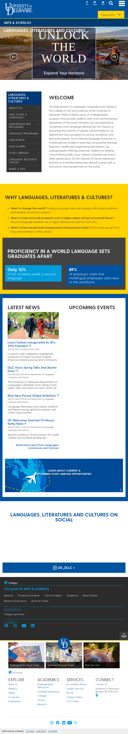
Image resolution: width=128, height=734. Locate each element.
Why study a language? (18, 116)
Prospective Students (29, 595)
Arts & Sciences (17, 22)
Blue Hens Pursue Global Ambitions (32, 395)
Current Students (53, 595)
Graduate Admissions (48, 691)
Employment (14, 701)
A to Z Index (72, 701)
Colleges (42, 695)
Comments (30, 731)
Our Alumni (17, 146)
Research (42, 704)
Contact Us (101, 684)
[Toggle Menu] (38, 108)
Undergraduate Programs (20, 125)
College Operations (14, 614)
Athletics (12, 688)
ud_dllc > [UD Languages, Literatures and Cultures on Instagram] (64, 568)
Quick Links (108, 14)
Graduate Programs (23, 133)
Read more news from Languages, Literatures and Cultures (37, 446)
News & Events (90, 595)
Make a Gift (17, 168)
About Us (15, 107)
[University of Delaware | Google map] (97, 695)
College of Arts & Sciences (26, 589)
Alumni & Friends (39, 600)
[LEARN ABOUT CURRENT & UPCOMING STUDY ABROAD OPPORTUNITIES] (64, 476)
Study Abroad (19, 152)
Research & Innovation (15, 600)
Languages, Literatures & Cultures (18, 98)
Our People (17, 139)
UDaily (11, 692)
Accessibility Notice (76, 684)
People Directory (75, 688)
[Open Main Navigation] (122, 3)
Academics (72, 595)
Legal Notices (41, 731)
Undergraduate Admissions (45, 686)
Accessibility (52, 731)
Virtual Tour (14, 697)
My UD (69, 692)
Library (41, 700)
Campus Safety (74, 697)
